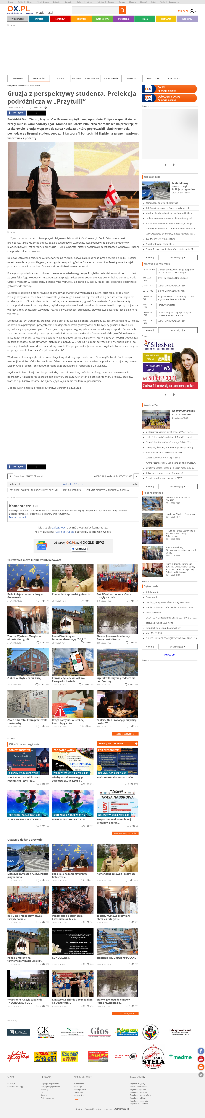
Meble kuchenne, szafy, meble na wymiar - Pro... (170, 607)
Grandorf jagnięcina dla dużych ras (163, 627)
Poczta (76, 1099)
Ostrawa (122, 2)
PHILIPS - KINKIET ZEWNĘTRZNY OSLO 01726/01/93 (171, 638)
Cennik (43, 1092)
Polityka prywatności (138, 1086)
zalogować (59, 527)
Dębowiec (56, 2)
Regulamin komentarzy (139, 1092)
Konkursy (187, 19)
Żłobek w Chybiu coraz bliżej (160, 244)
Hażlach (79, 2)
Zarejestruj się (65, 531)
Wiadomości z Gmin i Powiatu (85, 78)
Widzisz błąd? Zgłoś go (73, 484)
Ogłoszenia (123, 19)
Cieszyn (30, 2)
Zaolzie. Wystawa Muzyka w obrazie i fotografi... (170, 218)
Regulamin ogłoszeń (138, 1089)
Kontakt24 (60, 19)
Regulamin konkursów (139, 1101)
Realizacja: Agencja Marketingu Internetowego (102, 1109)
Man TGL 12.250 (154, 633)
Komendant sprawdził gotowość (162, 202)
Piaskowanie (152, 597)
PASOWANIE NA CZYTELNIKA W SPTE (164, 452)
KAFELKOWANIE (153, 612)
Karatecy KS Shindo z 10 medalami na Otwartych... (171, 228)
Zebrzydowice (174, 2)
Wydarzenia (35, 85)
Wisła (162, 2)
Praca (145, 19)
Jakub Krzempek (72, 490)
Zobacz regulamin (18, 517)
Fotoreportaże (111, 78)
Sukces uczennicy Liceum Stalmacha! (164, 473)
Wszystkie (18, 78)
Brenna (10, 2)
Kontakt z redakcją (15, 1086)
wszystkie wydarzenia (125, 833)
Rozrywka (166, 19)
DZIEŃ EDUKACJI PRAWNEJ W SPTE (163, 457)
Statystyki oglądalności (50, 1086)
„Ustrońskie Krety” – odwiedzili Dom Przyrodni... (170, 437)
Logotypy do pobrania (50, 1083)
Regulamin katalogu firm (140, 1095)
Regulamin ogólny (137, 1083)
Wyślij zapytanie (47, 1098)
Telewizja (81, 19)
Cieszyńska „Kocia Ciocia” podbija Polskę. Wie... (169, 442)
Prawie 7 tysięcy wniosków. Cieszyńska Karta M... (170, 249)
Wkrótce (39, 19)
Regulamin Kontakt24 (139, 1103)
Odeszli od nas (153, 78)
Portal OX (169, 655)
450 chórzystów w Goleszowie (160, 238)
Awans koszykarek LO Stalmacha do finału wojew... (171, 462)
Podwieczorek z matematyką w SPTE (164, 478)
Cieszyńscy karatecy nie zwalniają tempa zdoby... (170, 447)
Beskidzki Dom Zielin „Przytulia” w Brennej (34, 490)
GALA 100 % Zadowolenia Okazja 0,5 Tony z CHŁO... (171, 617)
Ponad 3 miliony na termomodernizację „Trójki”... (170, 223)
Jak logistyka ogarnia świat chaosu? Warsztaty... (169, 431)
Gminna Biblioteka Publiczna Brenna (107, 490)
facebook (16, 112)
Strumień (143, 2)
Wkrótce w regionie (24, 744)
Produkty (44, 1089)
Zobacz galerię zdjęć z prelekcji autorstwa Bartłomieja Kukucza (44, 387)
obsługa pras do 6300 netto (159, 622)
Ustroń (153, 2)
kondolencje (174, 78)
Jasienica (100, 2)
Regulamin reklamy (138, 1098)
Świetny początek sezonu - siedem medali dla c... (170, 467)
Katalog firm (102, 19)
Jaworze (111, 2)
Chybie (20, 2)
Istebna (89, 2)
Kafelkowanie (152, 592)
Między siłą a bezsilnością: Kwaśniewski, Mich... (170, 213)
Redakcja (11, 1083)
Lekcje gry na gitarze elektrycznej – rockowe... (168, 602)
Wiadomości (17, 19)
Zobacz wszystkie (125, 733)
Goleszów (68, 2)
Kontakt (44, 1095)
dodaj (111, 743)
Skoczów (132, 2)
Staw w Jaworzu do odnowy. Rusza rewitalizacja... (170, 233)
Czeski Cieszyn (43, 2)
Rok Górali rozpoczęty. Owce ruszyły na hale (168, 208)
